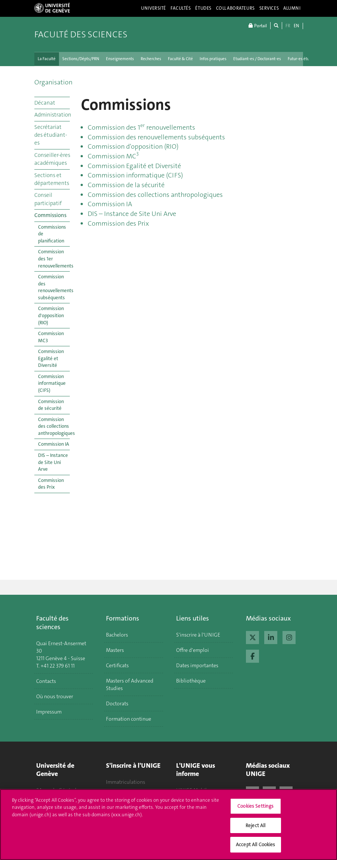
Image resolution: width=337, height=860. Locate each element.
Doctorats (117, 703)
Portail (258, 25)
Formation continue (128, 718)
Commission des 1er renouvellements (54, 258)
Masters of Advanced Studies (129, 684)
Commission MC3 (51, 337)
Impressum (49, 711)
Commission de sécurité (51, 405)
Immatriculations (125, 782)
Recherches (151, 59)
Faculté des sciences (80, 34)
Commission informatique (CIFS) (52, 383)
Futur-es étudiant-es (306, 59)
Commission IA (53, 444)
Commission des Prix (51, 484)
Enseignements (120, 59)
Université (153, 8)
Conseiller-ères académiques (52, 159)
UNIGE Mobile (192, 790)
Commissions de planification (52, 234)
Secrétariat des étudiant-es (50, 135)
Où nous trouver (54, 696)
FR (287, 26)
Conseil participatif (48, 199)
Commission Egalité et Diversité (51, 358)
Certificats (117, 665)
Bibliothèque (191, 680)
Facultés (181, 8)
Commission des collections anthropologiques (54, 426)
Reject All (255, 830)
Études (203, 8)
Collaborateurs (235, 8)
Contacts (46, 681)
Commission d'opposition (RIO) (51, 315)
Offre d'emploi (192, 650)
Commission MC (113, 156)
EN (296, 26)
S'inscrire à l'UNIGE (198, 634)
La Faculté (47, 59)
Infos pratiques (213, 59)
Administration (52, 114)
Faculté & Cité (180, 59)
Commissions (50, 215)
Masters (115, 650)
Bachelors (117, 634)
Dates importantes (197, 665)
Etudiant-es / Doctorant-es (257, 59)
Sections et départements (51, 179)
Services (269, 8)
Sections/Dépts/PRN (80, 59)
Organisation (53, 82)
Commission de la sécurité (126, 184)
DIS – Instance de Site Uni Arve (53, 462)
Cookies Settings (255, 811)
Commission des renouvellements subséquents (54, 287)
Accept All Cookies (255, 849)
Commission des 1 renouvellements (141, 127)
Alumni (291, 8)
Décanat (44, 102)
